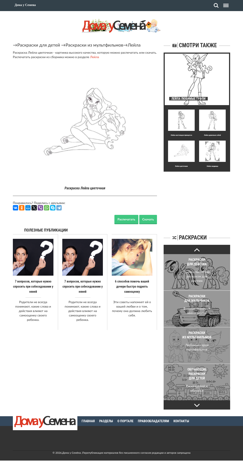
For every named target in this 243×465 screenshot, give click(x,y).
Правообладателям (153, 421)
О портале (125, 421)
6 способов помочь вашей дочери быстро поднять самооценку (132, 286)
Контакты (181, 421)
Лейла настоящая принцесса (181, 135)
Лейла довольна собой (212, 135)
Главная (88, 421)
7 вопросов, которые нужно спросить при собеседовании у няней (33, 286)
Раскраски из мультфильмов (94, 44)
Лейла (134, 44)
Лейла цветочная (181, 166)
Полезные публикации (46, 230)
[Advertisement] (197, 199)
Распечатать (126, 219)
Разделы (106, 421)
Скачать (148, 219)
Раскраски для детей (38, 44)
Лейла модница (212, 166)
